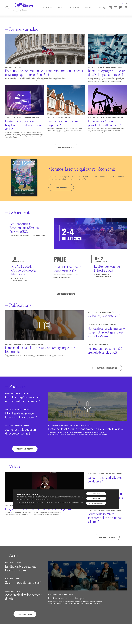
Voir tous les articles (66, 147)
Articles (61, 8)
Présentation (47, 8)
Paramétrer (95, 498)
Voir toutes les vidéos (107, 537)
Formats (88, 8)
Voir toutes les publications (107, 368)
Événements (74, 8)
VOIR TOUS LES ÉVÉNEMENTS (66, 294)
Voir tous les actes (25, 614)
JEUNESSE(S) (101, 8)
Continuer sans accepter (96, 503)
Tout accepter (96, 494)
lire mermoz (61, 187)
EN (126, 3)
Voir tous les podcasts (24, 449)
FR (123, 3)
